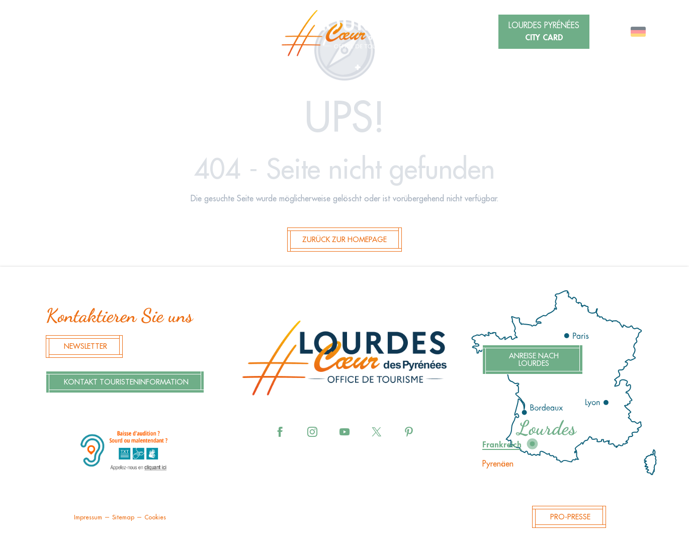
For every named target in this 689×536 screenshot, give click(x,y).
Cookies (155, 517)
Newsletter (85, 346)
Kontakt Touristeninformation (126, 382)
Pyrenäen (497, 464)
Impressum (88, 517)
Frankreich (502, 445)
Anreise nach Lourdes (534, 359)
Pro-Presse (570, 517)
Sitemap (123, 517)
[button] (155, 33)
